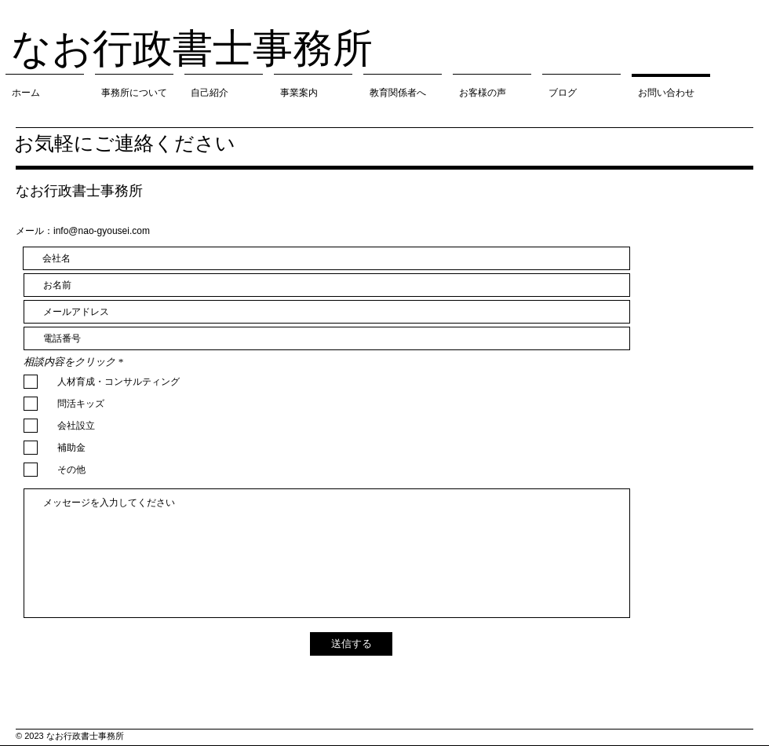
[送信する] (351, 644)
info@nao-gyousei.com (101, 230)
